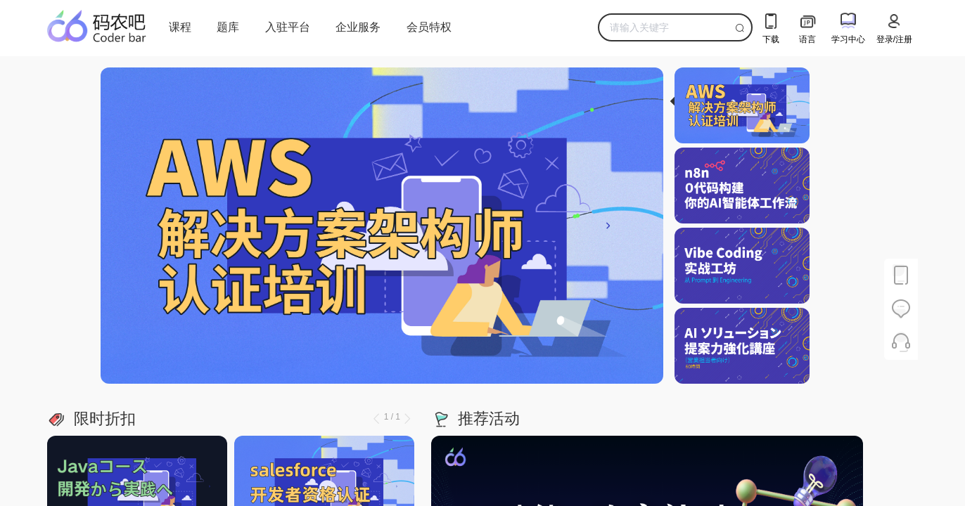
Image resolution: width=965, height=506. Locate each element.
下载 (771, 26)
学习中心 (848, 26)
